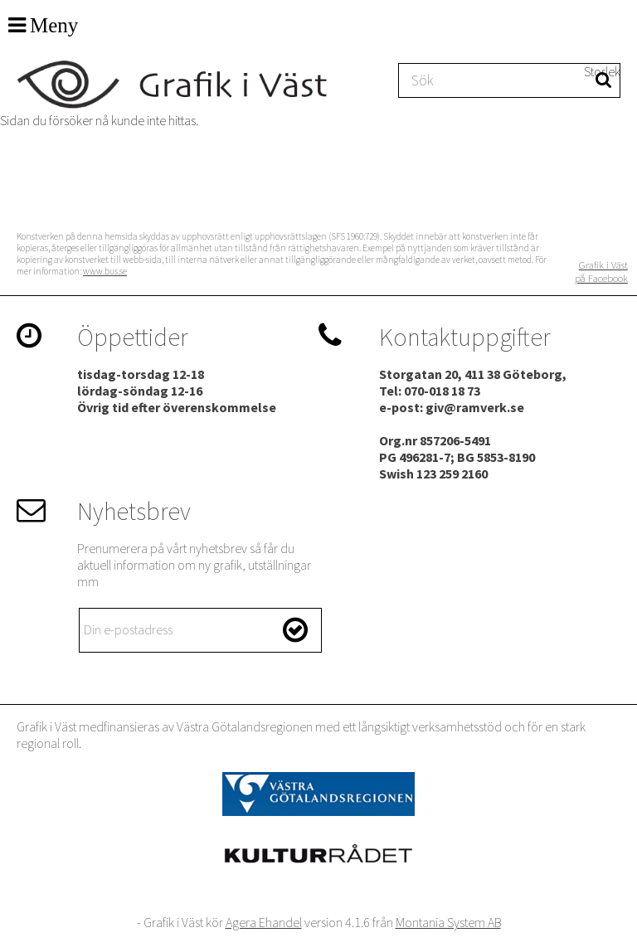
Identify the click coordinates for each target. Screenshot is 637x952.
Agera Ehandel (264, 922)
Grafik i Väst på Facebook (601, 271)
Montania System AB (448, 922)
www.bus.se (105, 271)
